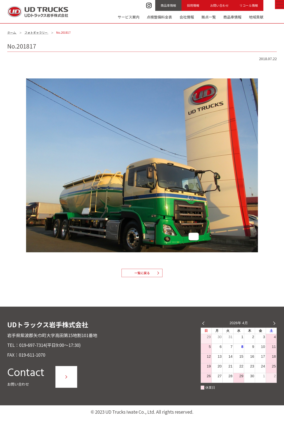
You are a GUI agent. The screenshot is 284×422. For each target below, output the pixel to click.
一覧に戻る (142, 274)
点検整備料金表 (159, 17)
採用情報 (193, 5)
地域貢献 (256, 17)
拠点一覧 (208, 17)
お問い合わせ (219, 5)
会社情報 (186, 17)
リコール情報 (248, 5)
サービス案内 (128, 17)
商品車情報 (168, 5)
